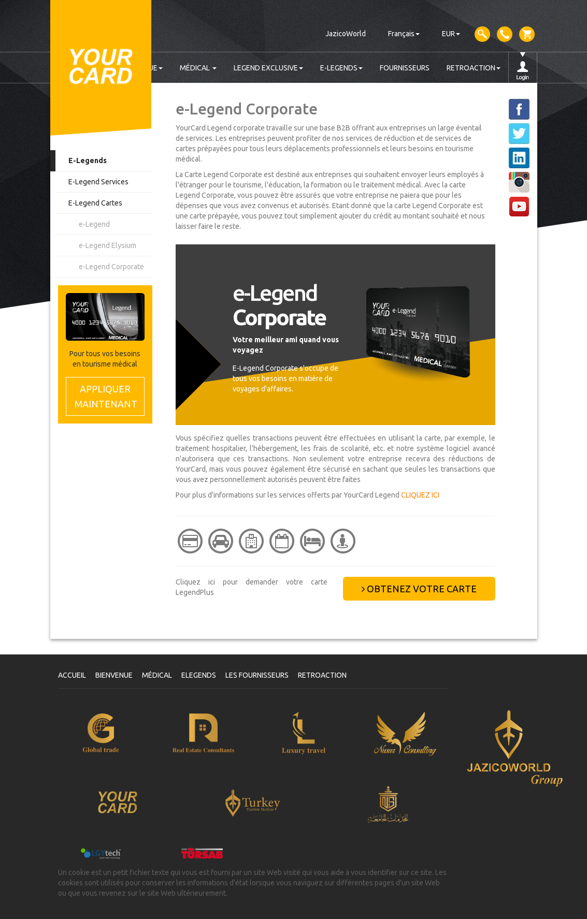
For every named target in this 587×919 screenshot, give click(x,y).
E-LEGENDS (341, 68)
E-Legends (87, 160)
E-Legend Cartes (95, 203)
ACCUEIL (72, 675)
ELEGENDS (198, 675)
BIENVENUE (114, 675)
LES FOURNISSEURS (257, 675)
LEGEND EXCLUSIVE (268, 68)
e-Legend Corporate (111, 266)
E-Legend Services (98, 182)
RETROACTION (473, 68)
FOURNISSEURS (404, 68)
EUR (451, 34)
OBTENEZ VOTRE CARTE (419, 589)
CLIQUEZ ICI (420, 495)
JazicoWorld (345, 34)
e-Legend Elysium (107, 245)
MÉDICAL (198, 68)
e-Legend (94, 224)
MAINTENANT (106, 396)
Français (404, 34)
